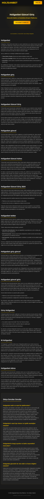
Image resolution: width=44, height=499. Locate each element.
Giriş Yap (37, 2)
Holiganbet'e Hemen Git (22, 22)
